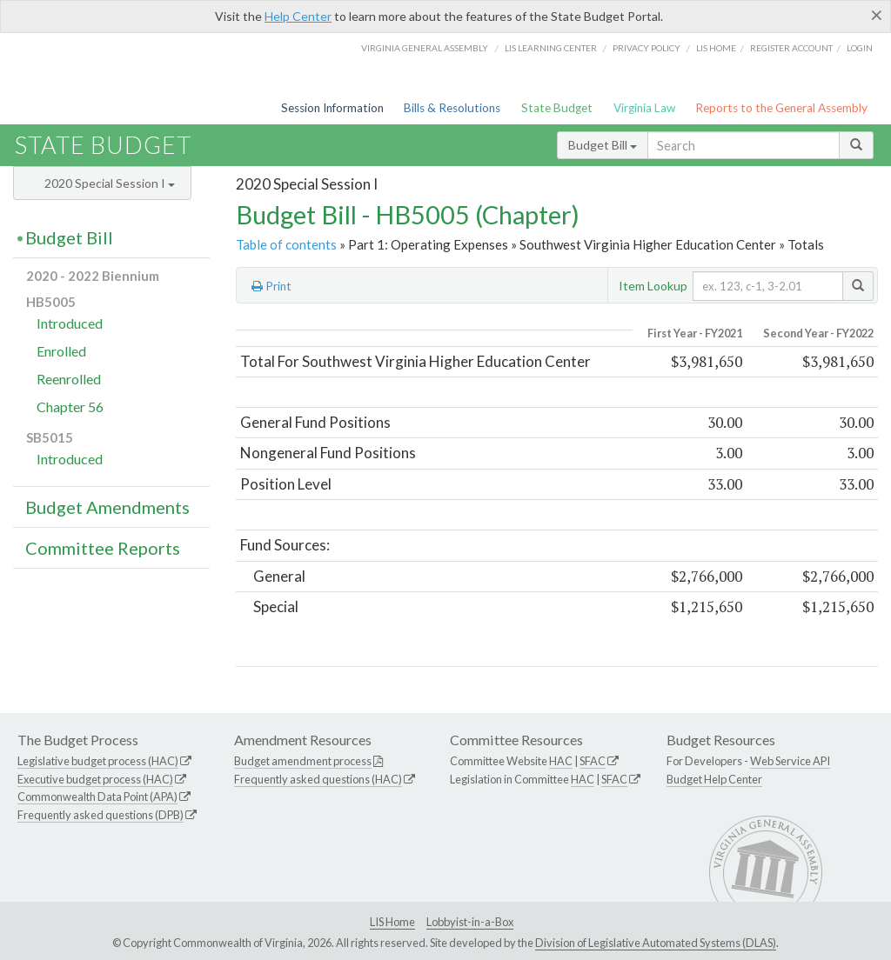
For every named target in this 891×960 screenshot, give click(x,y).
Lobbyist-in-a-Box (469, 922)
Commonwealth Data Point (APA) (97, 796)
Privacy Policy (646, 48)
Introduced (70, 323)
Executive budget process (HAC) (95, 779)
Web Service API (790, 761)
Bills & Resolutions (452, 108)
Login (860, 48)
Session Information (332, 108)
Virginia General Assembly (424, 48)
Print (271, 286)
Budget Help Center (714, 779)
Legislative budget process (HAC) (97, 761)
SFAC (592, 761)
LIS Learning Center (551, 48)
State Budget (557, 108)
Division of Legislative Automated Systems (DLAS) (655, 943)
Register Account (791, 48)
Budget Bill (602, 144)
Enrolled (61, 351)
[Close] (876, 14)
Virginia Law (644, 108)
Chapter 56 (70, 406)
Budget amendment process (303, 761)
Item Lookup (653, 285)
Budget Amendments (107, 507)
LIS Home (392, 922)
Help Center (298, 16)
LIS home (716, 48)
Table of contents (286, 244)
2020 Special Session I (109, 183)
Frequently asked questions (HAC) (318, 779)
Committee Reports (102, 547)
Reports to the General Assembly (781, 108)
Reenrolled (69, 378)
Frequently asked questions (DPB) (100, 815)
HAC (561, 761)
